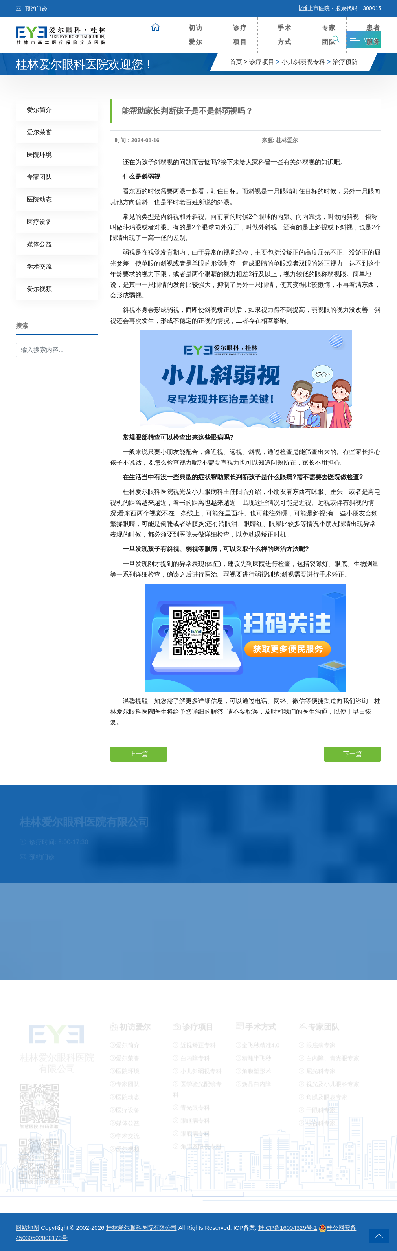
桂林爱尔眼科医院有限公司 (141, 1227)
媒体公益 (39, 243)
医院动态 (39, 199)
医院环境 (39, 154)
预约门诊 (31, 8)
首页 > (239, 62)
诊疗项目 (240, 34)
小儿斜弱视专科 (303, 62)
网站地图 (27, 1227)
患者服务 (373, 34)
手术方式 (285, 34)
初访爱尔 (196, 34)
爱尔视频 (39, 288)
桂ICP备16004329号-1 (287, 1227)
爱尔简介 (39, 109)
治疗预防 (345, 62)
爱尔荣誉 (39, 131)
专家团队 (329, 34)
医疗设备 (39, 221)
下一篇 (352, 753)
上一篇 (138, 753)
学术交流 (39, 266)
